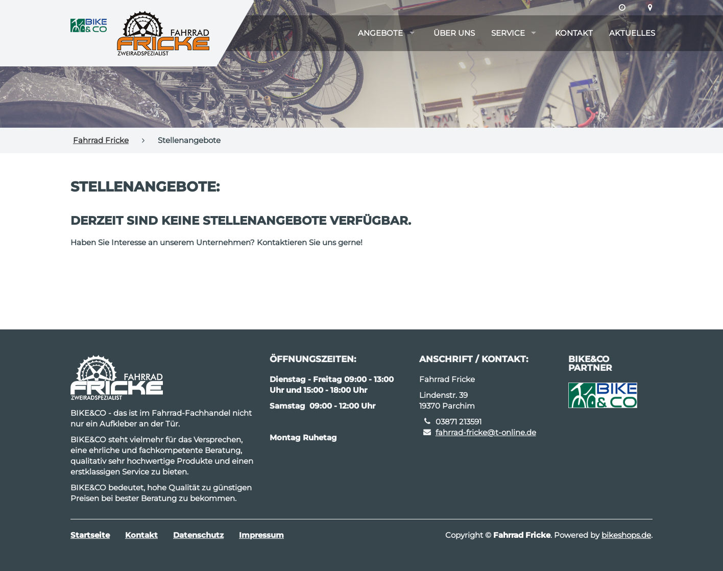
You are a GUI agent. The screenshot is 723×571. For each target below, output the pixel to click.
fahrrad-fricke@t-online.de (486, 432)
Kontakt (574, 33)
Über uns (454, 33)
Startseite (90, 535)
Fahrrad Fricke (101, 140)
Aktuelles (632, 33)
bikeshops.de (626, 535)
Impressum (261, 535)
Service (508, 33)
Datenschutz (198, 535)
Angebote (380, 33)
